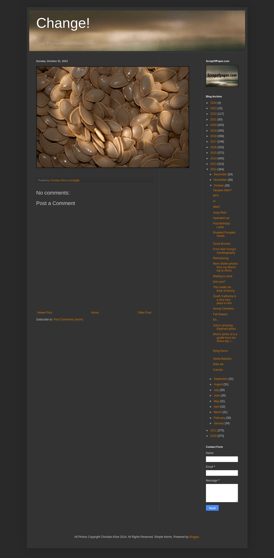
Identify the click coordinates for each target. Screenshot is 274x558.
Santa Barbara (222, 358)
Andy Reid (219, 212)
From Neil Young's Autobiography (224, 251)
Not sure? (219, 281)
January (219, 423)
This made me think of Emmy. (224, 289)
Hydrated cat (221, 218)
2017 (214, 141)
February (220, 418)
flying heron (220, 351)
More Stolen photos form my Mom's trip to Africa (225, 267)
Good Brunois (221, 243)
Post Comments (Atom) (68, 319)
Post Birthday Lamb (221, 225)
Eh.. (215, 319)
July (217, 390)
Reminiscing (220, 258)
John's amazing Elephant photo (224, 327)
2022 (214, 113)
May (217, 401)
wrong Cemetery (223, 308)
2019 (214, 130)
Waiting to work (222, 276)
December (221, 174)
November (221, 179)
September (221, 379)
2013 (214, 164)
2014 (214, 158)
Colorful (218, 370)
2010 (214, 436)
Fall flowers (220, 314)
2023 (214, 108)
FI (214, 201)
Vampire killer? (222, 190)
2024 (214, 103)
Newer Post (44, 312)
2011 (214, 430)
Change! (63, 23)
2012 (214, 169)
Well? (216, 207)
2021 (214, 119)
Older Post (144, 312)
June (217, 395)
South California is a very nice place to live (224, 300)
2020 (214, 125)
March (218, 412)
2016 (214, 147)
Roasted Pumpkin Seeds (224, 234)
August (218, 384)
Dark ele (218, 364)
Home (95, 312)
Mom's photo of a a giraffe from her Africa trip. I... (225, 338)
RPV (216, 195)
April (217, 406)
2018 (214, 136)
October (219, 185)
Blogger (194, 537)
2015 (214, 152)
